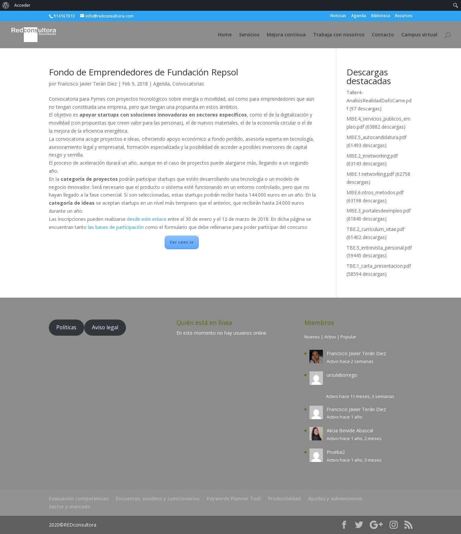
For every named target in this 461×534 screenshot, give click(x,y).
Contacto (383, 35)
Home (225, 35)
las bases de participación (116, 227)
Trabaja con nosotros (338, 35)
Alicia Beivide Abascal (350, 430)
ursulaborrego (342, 375)
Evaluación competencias (78, 498)
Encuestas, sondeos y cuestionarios (157, 498)
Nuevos (312, 337)
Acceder (22, 5)
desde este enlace (146, 219)
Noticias (338, 16)
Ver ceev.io (182, 242)
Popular (348, 337)
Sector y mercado (69, 506)
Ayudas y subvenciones (335, 498)
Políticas (66, 327)
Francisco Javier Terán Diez (87, 83)
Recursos (404, 16)
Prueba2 (336, 452)
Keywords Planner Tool (234, 498)
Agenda (358, 16)
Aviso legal (105, 327)
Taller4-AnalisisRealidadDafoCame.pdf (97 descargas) (379, 100)
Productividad (284, 498)
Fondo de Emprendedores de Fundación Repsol (143, 72)
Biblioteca (380, 16)
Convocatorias (188, 83)
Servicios (249, 35)
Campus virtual (419, 35)
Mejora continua (286, 35)
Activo (330, 337)
